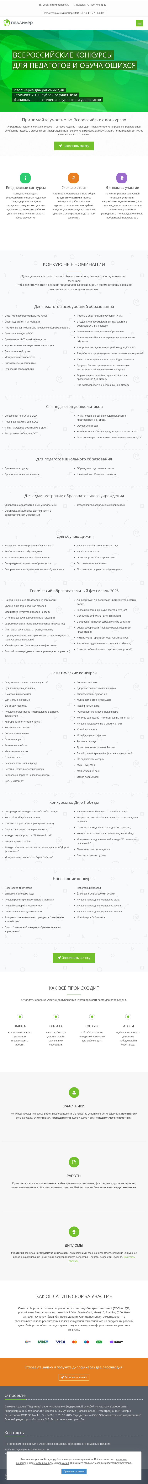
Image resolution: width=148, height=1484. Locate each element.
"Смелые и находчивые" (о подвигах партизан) (104, 827)
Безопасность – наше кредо (21, 763)
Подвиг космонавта (88, 705)
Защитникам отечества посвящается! (26, 682)
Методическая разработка (20, 357)
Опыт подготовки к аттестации (22, 321)
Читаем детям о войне (18, 841)
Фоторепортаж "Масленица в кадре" (98, 711)
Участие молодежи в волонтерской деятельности (105, 359)
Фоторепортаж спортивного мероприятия (101, 505)
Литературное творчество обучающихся (28, 563)
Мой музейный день (88, 771)
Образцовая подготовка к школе (95, 468)
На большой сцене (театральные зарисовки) (30, 600)
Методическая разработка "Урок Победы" (29, 857)
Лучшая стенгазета (88, 551)
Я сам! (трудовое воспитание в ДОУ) (26, 427)
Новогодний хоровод (89, 887)
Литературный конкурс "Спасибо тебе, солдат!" (32, 811)
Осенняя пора (13, 739)
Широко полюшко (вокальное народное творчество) (35, 623)
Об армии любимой (16, 705)
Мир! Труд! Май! (86, 765)
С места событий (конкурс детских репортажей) (104, 649)
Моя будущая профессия (91, 735)
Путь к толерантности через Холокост (27, 829)
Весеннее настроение (17, 727)
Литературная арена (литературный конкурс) (103, 637)
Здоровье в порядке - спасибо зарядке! (27, 775)
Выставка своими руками (91, 855)
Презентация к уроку (17, 468)
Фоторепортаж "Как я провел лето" (97, 557)
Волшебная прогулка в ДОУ (21, 415)
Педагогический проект (18, 351)
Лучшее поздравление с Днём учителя (99, 723)
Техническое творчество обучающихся (27, 557)
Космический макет (88, 682)
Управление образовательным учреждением (30, 505)
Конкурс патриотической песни (22, 721)
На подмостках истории (90, 759)
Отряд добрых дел (87, 776)
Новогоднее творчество (18, 887)
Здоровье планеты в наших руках (96, 688)
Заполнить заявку (74, 146)
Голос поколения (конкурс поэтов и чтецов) (102, 610)
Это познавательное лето (92, 563)
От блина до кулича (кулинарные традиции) (30, 617)
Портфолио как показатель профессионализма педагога (37, 327)
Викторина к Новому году (19, 893)
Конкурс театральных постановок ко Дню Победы (105, 833)
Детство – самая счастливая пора (24, 769)
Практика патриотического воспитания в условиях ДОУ (109, 437)
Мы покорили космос (17, 751)
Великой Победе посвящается (22, 817)
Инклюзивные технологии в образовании (100, 331)
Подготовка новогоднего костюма (24, 911)
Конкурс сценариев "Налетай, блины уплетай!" (104, 717)
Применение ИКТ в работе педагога (25, 339)
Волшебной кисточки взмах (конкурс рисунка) (103, 621)
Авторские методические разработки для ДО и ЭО (106, 347)
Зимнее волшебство (16, 745)
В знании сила (13, 757)
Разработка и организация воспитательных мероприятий (110, 353)
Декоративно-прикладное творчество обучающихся (35, 569)
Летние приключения (17, 733)
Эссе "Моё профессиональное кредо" (26, 315)
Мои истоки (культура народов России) (27, 611)
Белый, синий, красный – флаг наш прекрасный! (105, 753)
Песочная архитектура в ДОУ (22, 421)
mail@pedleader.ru (59, 4)
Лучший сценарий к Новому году (23, 905)
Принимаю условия (74, 1471)
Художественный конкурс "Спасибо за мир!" (102, 811)
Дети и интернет (14, 781)
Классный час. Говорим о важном (96, 474)
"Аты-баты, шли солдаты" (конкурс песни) (29, 629)
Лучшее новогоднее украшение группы (99, 905)
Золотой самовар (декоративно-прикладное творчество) (37, 651)
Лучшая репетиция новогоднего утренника (29, 899)
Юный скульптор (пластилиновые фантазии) (30, 645)
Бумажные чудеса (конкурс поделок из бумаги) (104, 643)
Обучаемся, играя (87, 425)
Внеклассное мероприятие (20, 363)
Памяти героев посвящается (93, 849)
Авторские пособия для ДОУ (21, 433)
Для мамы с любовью (17, 699)
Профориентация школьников (22, 474)
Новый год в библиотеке (91, 917)
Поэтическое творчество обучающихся (99, 569)
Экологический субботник (92, 694)
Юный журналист (87, 729)
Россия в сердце (86, 741)
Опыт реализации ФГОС (19, 333)
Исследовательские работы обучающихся (29, 545)
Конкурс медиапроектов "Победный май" (28, 835)
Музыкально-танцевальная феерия (25, 605)
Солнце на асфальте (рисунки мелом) (99, 615)
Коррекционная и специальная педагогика (29, 345)
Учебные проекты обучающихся (23, 551)
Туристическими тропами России (96, 747)
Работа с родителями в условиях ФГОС (100, 315)
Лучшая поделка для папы (20, 688)
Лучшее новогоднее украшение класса (99, 911)
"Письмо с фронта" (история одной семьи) (29, 823)
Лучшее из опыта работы (19, 369)
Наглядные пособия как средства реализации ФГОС (107, 431)
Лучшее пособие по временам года (97, 545)
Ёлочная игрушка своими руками (96, 893)
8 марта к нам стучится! (18, 694)
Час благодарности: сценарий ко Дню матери (103, 385)
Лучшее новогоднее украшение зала (98, 899)
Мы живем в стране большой (94, 699)
